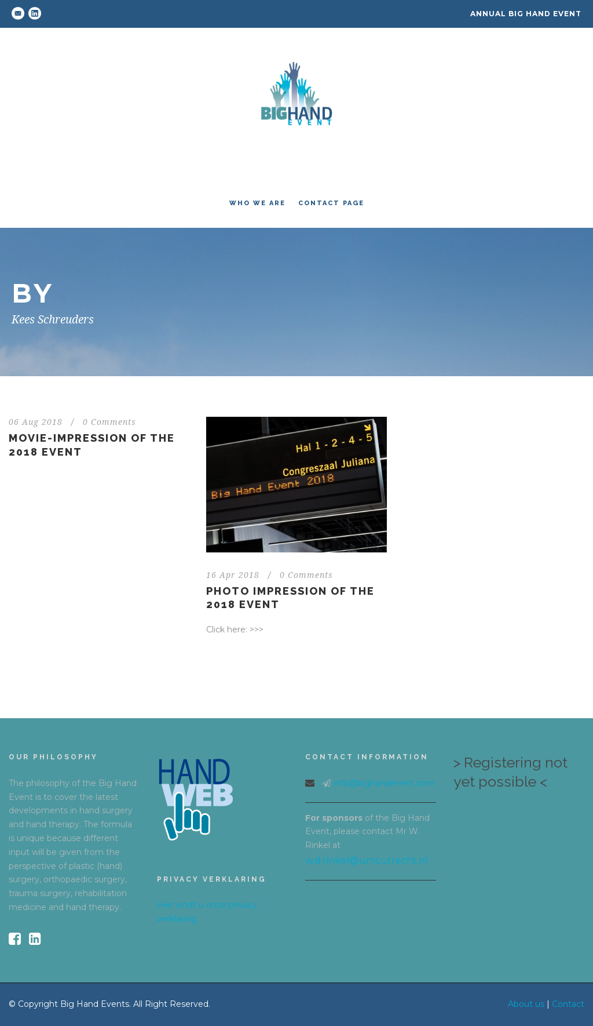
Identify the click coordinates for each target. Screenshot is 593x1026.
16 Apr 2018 (232, 575)
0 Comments (109, 422)
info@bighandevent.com (384, 783)
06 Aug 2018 (36, 422)
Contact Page (331, 203)
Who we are (257, 203)
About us (526, 1004)
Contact (568, 1004)
